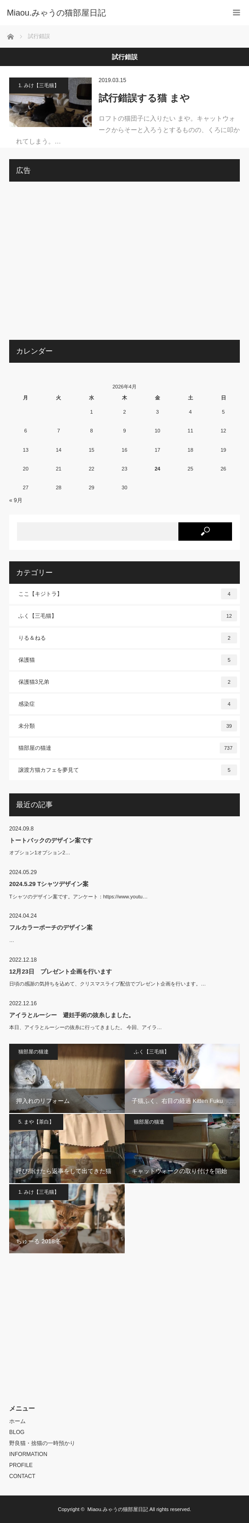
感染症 (127, 703)
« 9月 (15, 500)
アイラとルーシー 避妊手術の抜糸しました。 (71, 1015)
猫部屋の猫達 (127, 747)
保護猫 (127, 659)
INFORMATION (28, 1454)
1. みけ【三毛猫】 (38, 85)
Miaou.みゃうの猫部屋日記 (118, 1509)
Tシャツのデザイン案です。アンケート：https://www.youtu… (78, 896)
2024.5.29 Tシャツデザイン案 (49, 884)
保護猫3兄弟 (127, 681)
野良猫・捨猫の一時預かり (42, 1443)
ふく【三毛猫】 (127, 615)
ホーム (17, 1421)
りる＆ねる (127, 637)
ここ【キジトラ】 (127, 593)
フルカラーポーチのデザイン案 (51, 927)
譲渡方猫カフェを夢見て (127, 769)
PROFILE (21, 1465)
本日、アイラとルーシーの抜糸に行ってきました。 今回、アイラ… (85, 1027)
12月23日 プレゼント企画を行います (60, 971)
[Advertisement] (124, 264)
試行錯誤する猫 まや (144, 98)
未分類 (127, 725)
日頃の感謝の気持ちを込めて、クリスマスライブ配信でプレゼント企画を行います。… (107, 983)
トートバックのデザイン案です (51, 840)
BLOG (16, 1432)
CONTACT (22, 1476)
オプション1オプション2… (39, 852)
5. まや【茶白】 (36, 1121)
